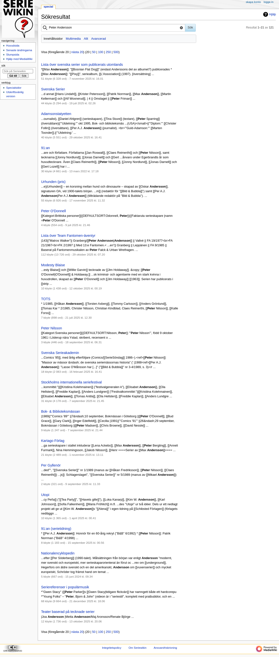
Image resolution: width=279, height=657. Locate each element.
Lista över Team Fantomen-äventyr (68, 236)
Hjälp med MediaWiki (19, 58)
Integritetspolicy (111, 647)
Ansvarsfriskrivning (165, 647)
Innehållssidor (53, 38)
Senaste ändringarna (19, 50)
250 (108, 52)
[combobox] (113, 28)
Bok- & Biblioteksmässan (60, 411)
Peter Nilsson (51, 328)
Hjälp (269, 14)
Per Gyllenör (51, 465)
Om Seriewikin (138, 647)
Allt (86, 38)
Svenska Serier (53, 89)
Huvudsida (12, 45)
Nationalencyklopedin (58, 553)
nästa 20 (77, 52)
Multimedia (73, 38)
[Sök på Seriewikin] (18, 71)
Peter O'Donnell (53, 211)
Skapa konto (253, 1)
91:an (45, 148)
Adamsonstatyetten (56, 114)
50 (93, 52)
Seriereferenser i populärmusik (65, 587)
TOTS (45, 299)
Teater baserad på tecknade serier (68, 612)
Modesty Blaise (53, 265)
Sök (3, 65)
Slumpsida (12, 54)
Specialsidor (13, 87)
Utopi (45, 495)
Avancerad (98, 38)
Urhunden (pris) (53, 182)
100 (100, 52)
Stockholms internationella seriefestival (71, 382)
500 (116, 52)
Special (48, 6)
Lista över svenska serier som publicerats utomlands (82, 65)
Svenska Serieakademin (60, 353)
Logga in (268, 1)
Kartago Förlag (53, 441)
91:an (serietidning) (56, 529)
